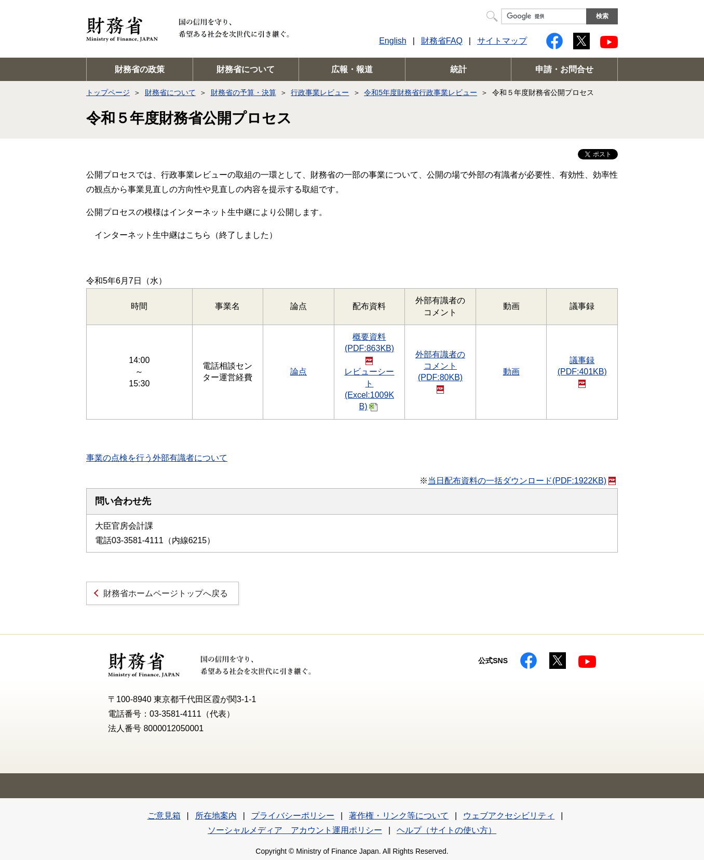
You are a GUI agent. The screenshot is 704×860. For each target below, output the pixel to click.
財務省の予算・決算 (243, 92)
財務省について (245, 69)
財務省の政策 (140, 69)
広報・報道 (352, 69)
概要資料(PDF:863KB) (369, 348)
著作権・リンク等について (399, 815)
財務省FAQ (442, 40)
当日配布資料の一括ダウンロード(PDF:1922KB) (522, 480)
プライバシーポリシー (292, 815)
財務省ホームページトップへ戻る (165, 593)
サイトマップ (502, 40)
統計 (458, 69)
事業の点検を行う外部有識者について (156, 457)
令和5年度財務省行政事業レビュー (420, 92)
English (392, 40)
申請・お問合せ (564, 69)
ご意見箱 (164, 815)
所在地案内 (216, 815)
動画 (511, 371)
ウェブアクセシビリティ (508, 815)
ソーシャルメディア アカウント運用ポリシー (295, 830)
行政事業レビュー (320, 92)
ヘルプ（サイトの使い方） (446, 830)
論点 (298, 371)
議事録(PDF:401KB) (582, 372)
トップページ (108, 92)
